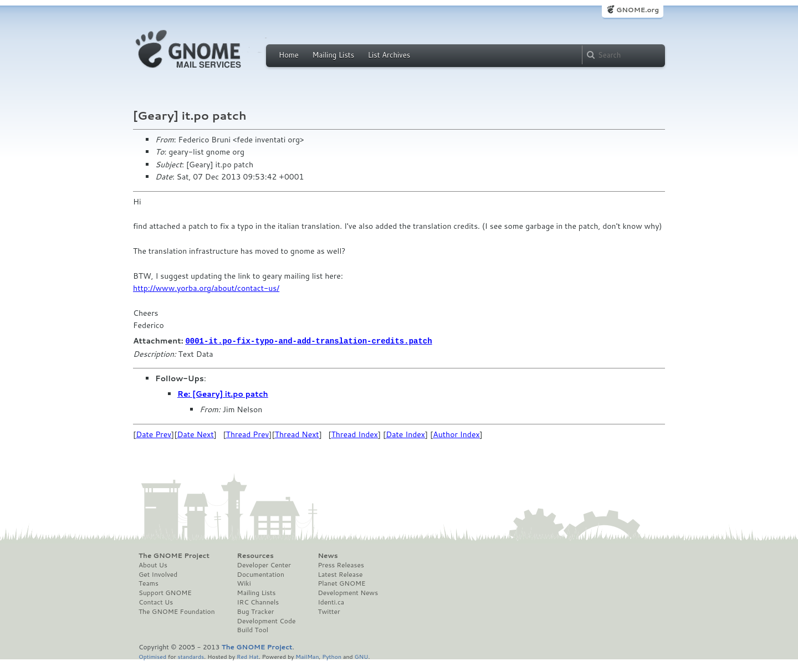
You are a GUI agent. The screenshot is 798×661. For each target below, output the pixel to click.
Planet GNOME (341, 582)
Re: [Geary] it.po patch (222, 393)
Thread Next (297, 433)
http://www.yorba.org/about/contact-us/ (206, 288)
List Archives (389, 55)
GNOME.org (637, 9)
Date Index (405, 433)
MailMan (307, 656)
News (327, 555)
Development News (348, 592)
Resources (255, 555)
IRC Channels (258, 601)
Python (331, 656)
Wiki (244, 582)
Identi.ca (331, 601)
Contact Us (156, 601)
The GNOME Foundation (177, 611)
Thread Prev (247, 433)
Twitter (329, 611)
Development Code (266, 620)
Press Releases (341, 564)
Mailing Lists (333, 55)
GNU (362, 656)
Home (289, 55)
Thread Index (354, 433)
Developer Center (264, 564)
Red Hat (248, 656)
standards (190, 656)
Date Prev (153, 433)
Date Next (195, 433)
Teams (148, 582)
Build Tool (252, 629)
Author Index (456, 433)
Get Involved (158, 574)
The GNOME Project (174, 555)
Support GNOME (165, 592)
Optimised (152, 656)
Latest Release (340, 574)
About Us (153, 564)
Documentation (260, 574)
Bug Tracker (255, 611)
